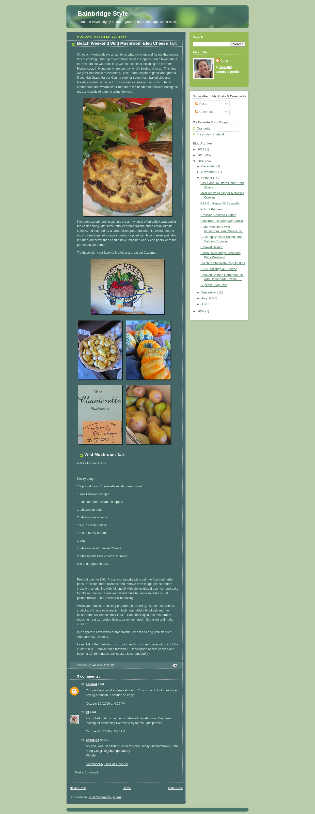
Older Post (175, 788)
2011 (201, 149)
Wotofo (91, 755)
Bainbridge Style (103, 13)
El (87, 712)
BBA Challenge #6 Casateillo (220, 203)
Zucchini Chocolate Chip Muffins (223, 263)
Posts (201, 103)
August (206, 298)
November (209, 172)
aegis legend (105, 751)
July (204, 304)
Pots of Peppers (212, 209)
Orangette (203, 128)
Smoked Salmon (212, 247)
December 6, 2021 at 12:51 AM (107, 764)
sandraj (91, 684)
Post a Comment (86, 772)
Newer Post (78, 788)
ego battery (122, 751)
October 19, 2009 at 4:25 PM (105, 703)
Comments (204, 112)
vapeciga (92, 740)
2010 (201, 155)
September (209, 292)
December (209, 166)
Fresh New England (210, 134)
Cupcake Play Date (214, 285)
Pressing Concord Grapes (218, 215)
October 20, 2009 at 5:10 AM (105, 731)
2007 (201, 311)
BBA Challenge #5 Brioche (219, 269)
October (207, 178)
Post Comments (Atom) (105, 797)
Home (127, 788)
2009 (201, 161)
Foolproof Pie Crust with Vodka (222, 221)
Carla (224, 60)
